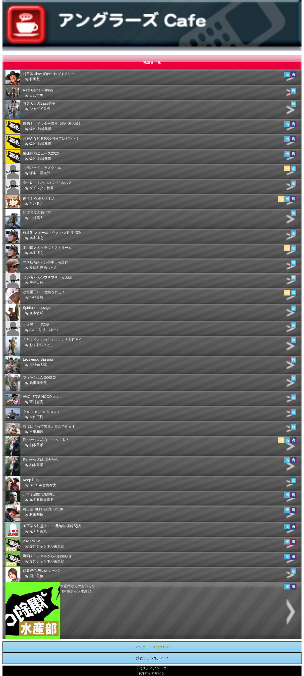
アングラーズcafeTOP (152, 647)
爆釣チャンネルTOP (152, 658)
